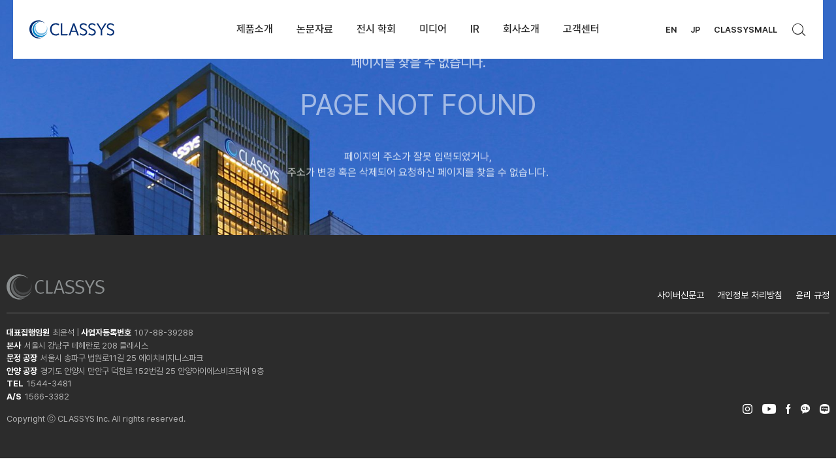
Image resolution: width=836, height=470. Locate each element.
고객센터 (581, 29)
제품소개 (254, 29)
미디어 (433, 29)
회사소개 (521, 29)
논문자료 (315, 29)
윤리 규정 (812, 295)
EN (671, 29)
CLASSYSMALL (745, 29)
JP (695, 29)
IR (474, 29)
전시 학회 (376, 29)
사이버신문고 (680, 295)
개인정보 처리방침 (749, 295)
